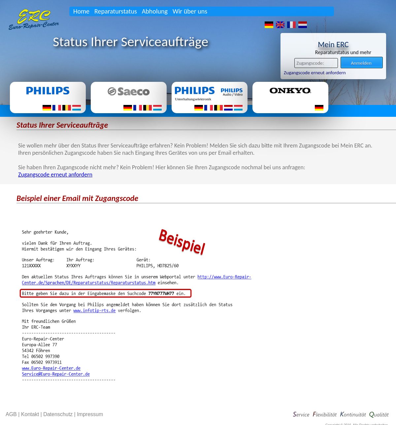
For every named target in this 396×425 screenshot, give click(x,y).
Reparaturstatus (115, 11)
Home (81, 11)
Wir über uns (190, 11)
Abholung (155, 11)
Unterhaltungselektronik (193, 99)
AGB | (13, 414)
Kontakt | (32, 414)
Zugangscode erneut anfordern (315, 73)
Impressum (90, 414)
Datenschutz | (60, 414)
